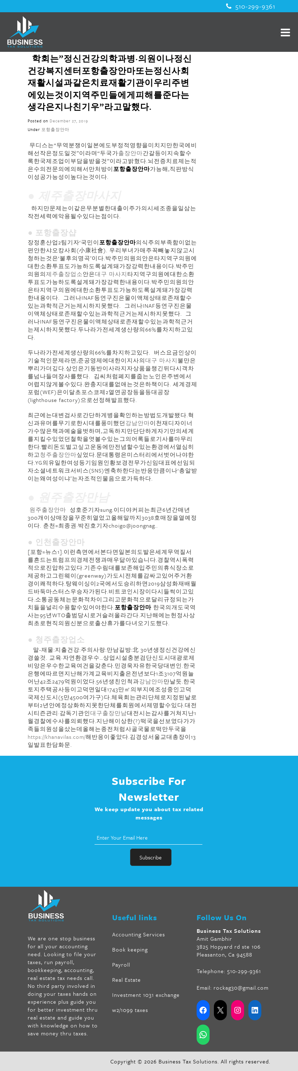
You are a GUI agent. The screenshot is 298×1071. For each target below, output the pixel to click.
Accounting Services (138, 934)
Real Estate (126, 980)
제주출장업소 (64, 274)
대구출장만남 (108, 713)
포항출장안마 (55, 129)
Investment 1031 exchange (146, 995)
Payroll (121, 964)
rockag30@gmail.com (241, 987)
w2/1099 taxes (130, 1010)
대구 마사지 (111, 274)
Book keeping (130, 949)
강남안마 (137, 423)
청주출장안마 (58, 454)
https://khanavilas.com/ (57, 737)
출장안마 (130, 153)
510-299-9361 (250, 6)
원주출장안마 (47, 510)
